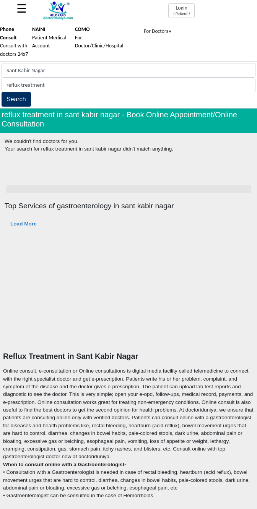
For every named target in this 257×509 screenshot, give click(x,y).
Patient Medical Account (49, 37)
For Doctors (158, 31)
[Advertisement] (128, 294)
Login (181, 10)
